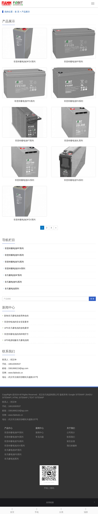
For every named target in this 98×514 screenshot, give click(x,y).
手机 (37, 510)
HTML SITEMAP (20, 397)
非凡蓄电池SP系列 (13, 275)
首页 (12, 510)
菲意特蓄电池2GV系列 (15, 268)
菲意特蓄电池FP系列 (73, 61)
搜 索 (92, 299)
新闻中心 (40, 428)
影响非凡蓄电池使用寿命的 (16, 316)
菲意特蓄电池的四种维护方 (16, 334)
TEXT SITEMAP (36, 397)
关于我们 (71, 428)
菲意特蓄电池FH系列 (73, 101)
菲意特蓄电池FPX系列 (24, 101)
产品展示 (26, 11)
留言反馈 (71, 441)
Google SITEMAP (76, 394)
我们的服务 (72, 445)
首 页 (17, 11)
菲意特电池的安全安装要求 (16, 322)
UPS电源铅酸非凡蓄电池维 (16, 340)
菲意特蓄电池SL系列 (73, 140)
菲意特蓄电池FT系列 (24, 140)
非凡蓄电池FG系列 (13, 282)
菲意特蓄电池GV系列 (24, 180)
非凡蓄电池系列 (12, 288)
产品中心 (8, 428)
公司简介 (71, 432)
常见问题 (40, 437)
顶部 (85, 510)
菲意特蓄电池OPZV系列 (24, 61)
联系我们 (71, 437)
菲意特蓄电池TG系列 (73, 180)
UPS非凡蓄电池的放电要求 (16, 328)
